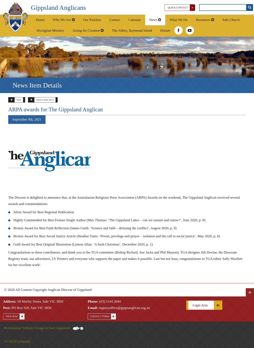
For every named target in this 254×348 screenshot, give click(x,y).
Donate (165, 30)
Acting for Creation (88, 30)
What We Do (178, 20)
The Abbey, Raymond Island (132, 30)
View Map (14, 316)
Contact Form (103, 316)
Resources (205, 20)
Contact (114, 20)
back (14, 99)
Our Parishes (92, 20)
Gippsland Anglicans (58, 7)
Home (40, 20)
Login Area (207, 305)
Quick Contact (181, 8)
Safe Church (231, 20)
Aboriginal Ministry (50, 30)
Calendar (134, 20)
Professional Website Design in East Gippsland (43, 328)
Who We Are (64, 20)
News (155, 20)
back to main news (41, 99)
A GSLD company (17, 341)
